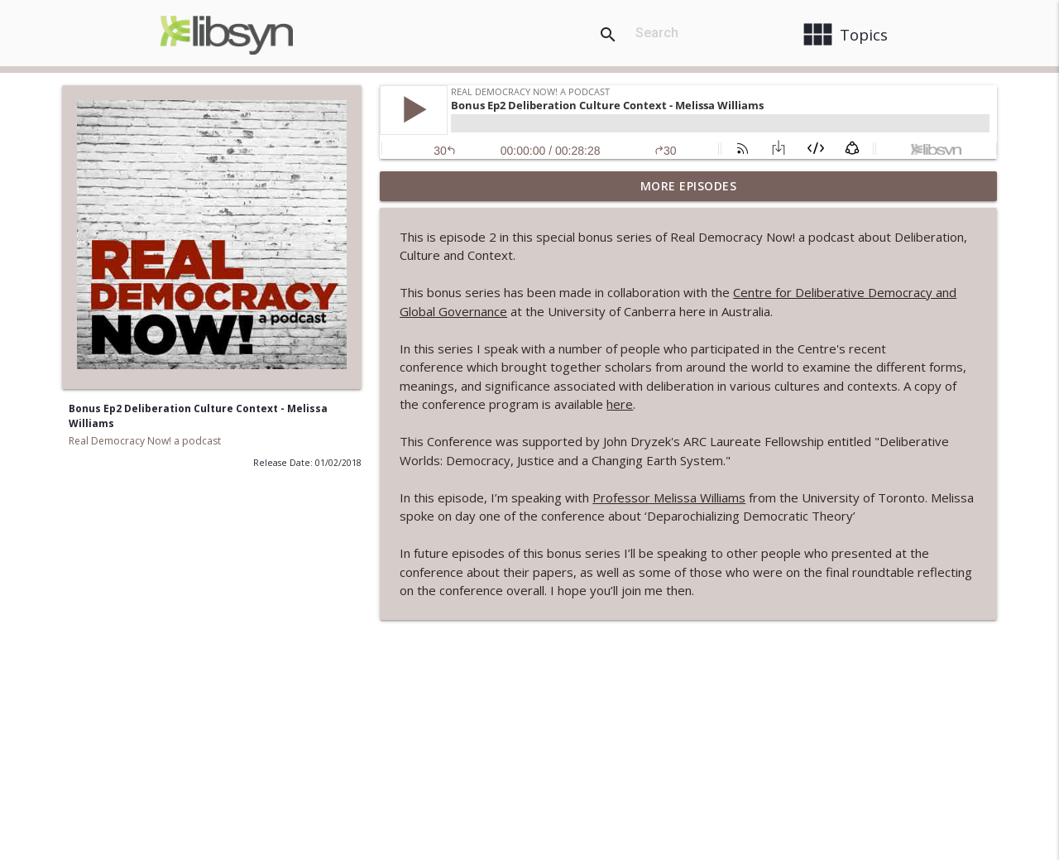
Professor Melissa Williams (668, 497)
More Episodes (688, 186)
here (619, 404)
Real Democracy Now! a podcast (145, 441)
